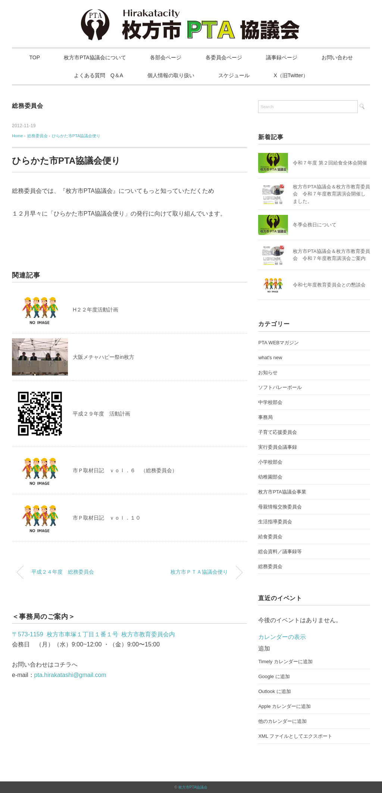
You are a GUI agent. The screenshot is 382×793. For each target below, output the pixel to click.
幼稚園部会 (270, 477)
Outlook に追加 (274, 691)
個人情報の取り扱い (170, 75)
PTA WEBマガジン (278, 342)
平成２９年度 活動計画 (101, 414)
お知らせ (268, 372)
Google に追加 (274, 676)
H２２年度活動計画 (95, 310)
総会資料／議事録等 (280, 551)
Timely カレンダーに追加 (285, 661)
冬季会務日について (314, 225)
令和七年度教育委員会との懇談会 (329, 285)
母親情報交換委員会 (280, 507)
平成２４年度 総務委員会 (62, 572)
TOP (34, 57)
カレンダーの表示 (282, 637)
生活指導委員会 (275, 521)
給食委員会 (270, 536)
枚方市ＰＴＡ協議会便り (199, 572)
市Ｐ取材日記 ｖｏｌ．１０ (107, 518)
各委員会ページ (224, 57)
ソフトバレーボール (280, 387)
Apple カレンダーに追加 (284, 706)
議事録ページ (281, 57)
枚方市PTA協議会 (193, 787)
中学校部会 (270, 402)
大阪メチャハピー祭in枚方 (103, 357)
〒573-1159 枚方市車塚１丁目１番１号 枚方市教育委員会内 (93, 634)
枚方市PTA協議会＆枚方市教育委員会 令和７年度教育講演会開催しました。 (331, 194)
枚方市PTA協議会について (95, 57)
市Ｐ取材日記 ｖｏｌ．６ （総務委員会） (125, 470)
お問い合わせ (337, 57)
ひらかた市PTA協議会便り (76, 136)
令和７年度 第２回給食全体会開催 (330, 163)
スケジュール (234, 75)
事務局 (265, 417)
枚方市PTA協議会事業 (282, 492)
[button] (264, 648)
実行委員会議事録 (277, 447)
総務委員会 (27, 106)
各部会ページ (165, 57)
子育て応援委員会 (277, 432)
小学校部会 (270, 462)
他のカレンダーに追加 (282, 721)
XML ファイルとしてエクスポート (295, 736)
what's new (270, 357)
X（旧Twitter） (291, 75)
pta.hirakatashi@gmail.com (70, 675)
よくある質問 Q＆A (98, 75)
